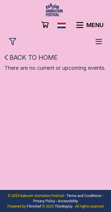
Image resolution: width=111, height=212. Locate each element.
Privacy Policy (44, 201)
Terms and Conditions (84, 196)
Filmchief (34, 206)
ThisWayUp (64, 206)
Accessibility (68, 201)
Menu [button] (90, 25)
